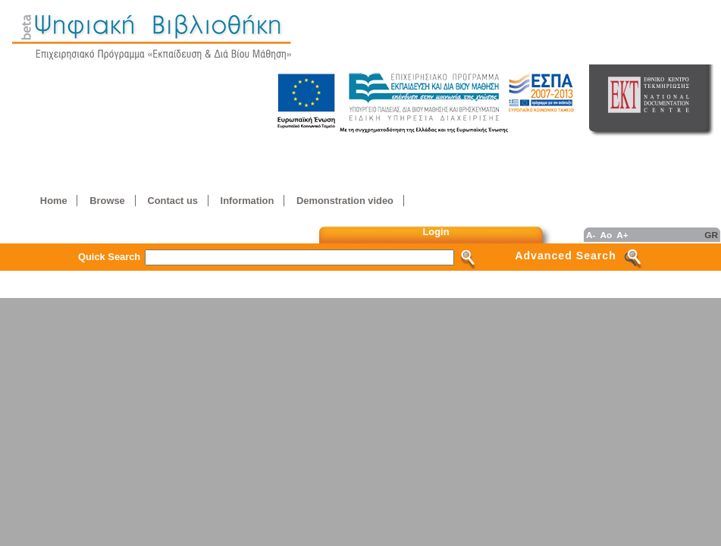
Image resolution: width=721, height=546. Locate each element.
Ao (606, 235)
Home (53, 200)
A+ (622, 235)
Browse (106, 200)
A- (590, 235)
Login (436, 231)
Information (247, 200)
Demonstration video (344, 200)
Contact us (172, 200)
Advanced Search (565, 255)
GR (711, 235)
